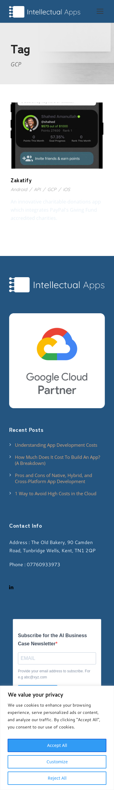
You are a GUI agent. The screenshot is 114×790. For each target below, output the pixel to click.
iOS (66, 189)
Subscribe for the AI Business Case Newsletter (52, 639)
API (37, 189)
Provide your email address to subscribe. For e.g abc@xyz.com (54, 674)
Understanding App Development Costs (56, 445)
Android (19, 189)
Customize (57, 762)
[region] (57, 738)
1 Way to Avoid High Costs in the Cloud (55, 493)
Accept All (57, 745)
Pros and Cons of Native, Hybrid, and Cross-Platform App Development (53, 478)
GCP (51, 189)
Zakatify (21, 180)
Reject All (57, 778)
